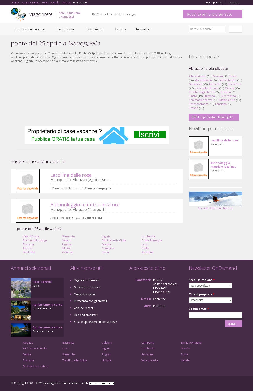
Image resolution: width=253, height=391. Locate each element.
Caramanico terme (201, 100)
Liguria (106, 236)
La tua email (199, 309)
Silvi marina (228, 96)
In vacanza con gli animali (90, 301)
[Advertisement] (97, 94)
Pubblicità (159, 306)
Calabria (67, 252)
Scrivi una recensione (87, 287)
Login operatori (214, 2)
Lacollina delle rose (71, 175)
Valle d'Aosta (31, 236)
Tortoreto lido (227, 80)
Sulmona (209, 96)
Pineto (193, 96)
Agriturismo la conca (47, 304)
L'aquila (226, 92)
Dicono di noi (161, 292)
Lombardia (148, 236)
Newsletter (142, 29)
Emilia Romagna (151, 240)
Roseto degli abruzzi (202, 92)
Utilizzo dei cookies (165, 284)
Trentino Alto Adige (35, 240)
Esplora (120, 29)
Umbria (67, 244)
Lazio (144, 244)
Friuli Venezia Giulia (114, 240)
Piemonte (68, 236)
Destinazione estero (36, 366)
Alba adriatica (197, 76)
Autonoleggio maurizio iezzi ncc (84, 204)
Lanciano (221, 104)
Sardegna (147, 252)
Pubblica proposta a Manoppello (212, 117)
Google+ (221, 383)
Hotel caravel (42, 282)
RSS (240, 383)
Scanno (193, 108)
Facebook (212, 383)
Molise (66, 248)
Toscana (28, 244)
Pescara (217, 76)
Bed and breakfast (86, 315)
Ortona (229, 88)
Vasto (233, 76)
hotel (62, 13)
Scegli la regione (202, 280)
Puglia (145, 248)
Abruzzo (28, 248)
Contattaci (233, 2)
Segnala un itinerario (87, 280)
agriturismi (73, 13)
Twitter (230, 383)
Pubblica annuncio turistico (209, 14)
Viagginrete (41, 14)
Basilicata (29, 252)
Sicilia (105, 252)
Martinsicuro (227, 100)
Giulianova (195, 84)
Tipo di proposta (202, 294)
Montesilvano (203, 80)
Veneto (66, 240)
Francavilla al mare (206, 88)
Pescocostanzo (199, 104)
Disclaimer (159, 288)
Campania (108, 248)
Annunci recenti (84, 308)
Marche (106, 244)
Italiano (236, 29)
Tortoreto (215, 84)
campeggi (67, 16)
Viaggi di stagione (85, 294)
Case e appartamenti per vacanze (95, 322)
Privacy (157, 280)
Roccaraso (234, 84)
